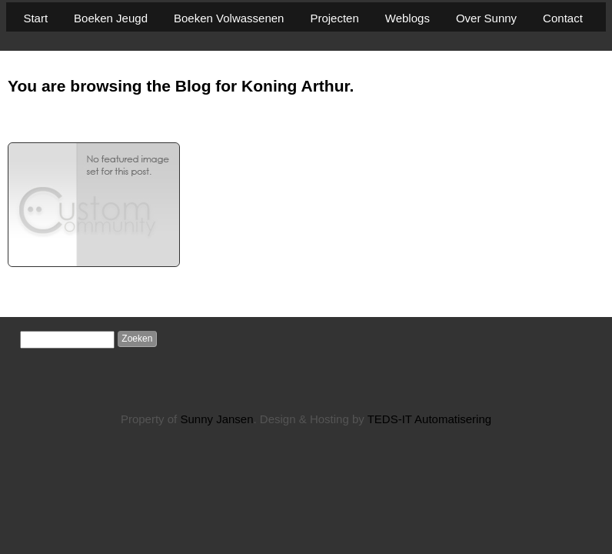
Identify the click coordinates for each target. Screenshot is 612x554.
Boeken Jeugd (111, 18)
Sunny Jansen (216, 419)
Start (35, 18)
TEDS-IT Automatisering (429, 419)
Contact (563, 18)
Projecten (334, 18)
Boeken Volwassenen (229, 18)
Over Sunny (486, 18)
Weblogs (407, 18)
